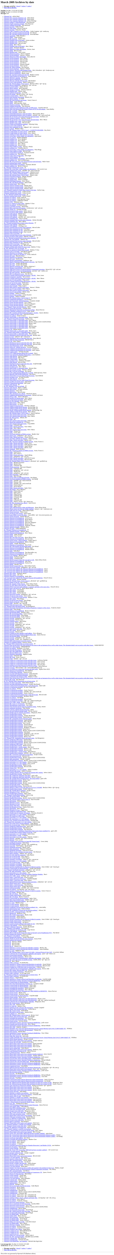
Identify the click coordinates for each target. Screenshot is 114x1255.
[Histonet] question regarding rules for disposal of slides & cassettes (22, 867)
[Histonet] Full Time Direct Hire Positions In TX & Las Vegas (21, 666)
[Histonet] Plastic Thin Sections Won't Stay (16, 1009)
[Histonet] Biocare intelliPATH (12, 71)
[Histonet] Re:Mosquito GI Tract (13, 807)
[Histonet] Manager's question (12, 77)
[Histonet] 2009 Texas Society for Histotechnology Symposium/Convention (24, 269)
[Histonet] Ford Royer (10, 1187)
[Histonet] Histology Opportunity (13, 654)
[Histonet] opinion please (11, 1181)
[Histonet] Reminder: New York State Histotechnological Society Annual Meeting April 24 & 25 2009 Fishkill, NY (35, 1028)
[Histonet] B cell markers (11, 1147)
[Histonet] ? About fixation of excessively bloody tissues (19, 1102)
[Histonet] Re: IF (8, 946)
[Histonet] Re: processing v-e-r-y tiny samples (16, 819)
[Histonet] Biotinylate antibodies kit (14, 422)
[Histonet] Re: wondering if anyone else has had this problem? (21, 910)
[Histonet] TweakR (9, 626)
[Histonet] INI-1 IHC (10, 1004)
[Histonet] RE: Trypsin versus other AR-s (15, 1112)
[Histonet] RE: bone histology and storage (15, 100)
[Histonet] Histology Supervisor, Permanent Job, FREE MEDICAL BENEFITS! (25, 991)
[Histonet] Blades (9, 564)
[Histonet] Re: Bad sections (11, 417)
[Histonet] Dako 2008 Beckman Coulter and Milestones (19, 507)
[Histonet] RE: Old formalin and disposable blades (17, 546)
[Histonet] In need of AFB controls (13, 211)
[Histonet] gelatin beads (10, 179)
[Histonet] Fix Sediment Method (13, 642)
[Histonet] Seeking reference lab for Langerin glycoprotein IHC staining (23, 772)
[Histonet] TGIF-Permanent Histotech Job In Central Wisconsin (21, 1105)
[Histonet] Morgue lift (10, 913)
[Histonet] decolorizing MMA (12, 612)
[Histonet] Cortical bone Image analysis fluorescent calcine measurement (24, 1079)
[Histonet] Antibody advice (11, 621)
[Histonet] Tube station (10, 28)
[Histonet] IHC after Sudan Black (13, 651)
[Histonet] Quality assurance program (14, 24)
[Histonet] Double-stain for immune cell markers (17, 712)
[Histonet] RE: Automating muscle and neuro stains (18, 718)
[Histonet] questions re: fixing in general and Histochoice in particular (23, 964)
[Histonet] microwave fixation (12, 567)
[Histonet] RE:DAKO (10, 489)
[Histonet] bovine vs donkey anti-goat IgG (15, 1163)
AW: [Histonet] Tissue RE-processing (14, 319)
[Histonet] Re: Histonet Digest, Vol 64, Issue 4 (16, 83)
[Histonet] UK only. (9, 1073)
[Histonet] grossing (9, 618)
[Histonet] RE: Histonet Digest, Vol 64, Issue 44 (17, 1015)
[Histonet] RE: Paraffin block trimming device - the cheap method (22, 778)
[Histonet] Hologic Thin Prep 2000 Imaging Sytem (18, 70)
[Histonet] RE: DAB (9, 657)
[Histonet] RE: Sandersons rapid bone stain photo (17, 775)
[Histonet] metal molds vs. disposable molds (16, 317)
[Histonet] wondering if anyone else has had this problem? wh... (21, 907)
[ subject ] (23, 6)
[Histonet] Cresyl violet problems (13, 82)
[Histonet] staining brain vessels (13, 163)
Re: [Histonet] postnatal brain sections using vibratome (19, 223)
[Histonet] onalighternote (11, 1190)
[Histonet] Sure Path (9, 846)
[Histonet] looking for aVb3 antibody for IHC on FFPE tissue (20, 107)
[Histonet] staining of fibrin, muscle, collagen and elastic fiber (21, 1198)
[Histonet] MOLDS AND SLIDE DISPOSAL (16, 374)
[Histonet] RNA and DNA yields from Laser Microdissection (20, 998)
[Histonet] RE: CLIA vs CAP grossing (14, 703)
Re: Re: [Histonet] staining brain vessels (15, 194)
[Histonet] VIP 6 (8, 202)
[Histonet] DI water (9, 528)
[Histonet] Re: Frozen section (12, 1003)
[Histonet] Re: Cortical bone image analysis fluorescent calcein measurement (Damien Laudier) (30, 1135)
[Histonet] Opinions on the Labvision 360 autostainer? (18, 1007)
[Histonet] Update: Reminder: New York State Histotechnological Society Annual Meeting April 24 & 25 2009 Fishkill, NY (37, 1037)
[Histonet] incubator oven (11, 360)
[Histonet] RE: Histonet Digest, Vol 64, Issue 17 (17, 413)
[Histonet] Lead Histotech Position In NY (15, 1051)
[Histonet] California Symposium (13, 926)
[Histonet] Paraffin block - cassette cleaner (15, 747)
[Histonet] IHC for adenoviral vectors (14, 274)
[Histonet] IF (7, 941)
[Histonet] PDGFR (9, 1184)
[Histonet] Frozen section (11, 992)
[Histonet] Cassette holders (11, 86)
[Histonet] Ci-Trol (9, 337)
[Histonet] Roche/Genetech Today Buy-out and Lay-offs (19, 560)
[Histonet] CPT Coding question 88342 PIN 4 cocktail (18, 353)
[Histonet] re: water (9, 903)
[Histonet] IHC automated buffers (13, 1160)
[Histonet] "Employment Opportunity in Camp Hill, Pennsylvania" (22, 841)
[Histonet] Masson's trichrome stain (13, 266)
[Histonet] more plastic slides (12, 1106)
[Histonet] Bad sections (10, 389)
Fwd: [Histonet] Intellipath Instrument (14, 870)
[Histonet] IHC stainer (10, 573)
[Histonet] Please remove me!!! (12, 883)
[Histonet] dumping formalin (12, 527)
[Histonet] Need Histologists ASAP (13, 345)
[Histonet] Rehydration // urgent (12, 835)
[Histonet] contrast (9, 128)
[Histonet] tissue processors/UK (12, 756)
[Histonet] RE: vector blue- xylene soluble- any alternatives (20, 169)
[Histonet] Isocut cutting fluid (12, 1048)
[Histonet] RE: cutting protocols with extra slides (17, 1211)
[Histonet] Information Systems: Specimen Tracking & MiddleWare (22, 980)
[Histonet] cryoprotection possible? (13, 687)
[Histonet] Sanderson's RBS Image (13, 739)
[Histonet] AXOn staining (11, 157)
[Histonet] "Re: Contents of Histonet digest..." (16, 173)
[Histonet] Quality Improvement (13, 895)
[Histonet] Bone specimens (11, 474)
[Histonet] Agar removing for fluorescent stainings (17, 1085)
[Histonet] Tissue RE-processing (13, 308)
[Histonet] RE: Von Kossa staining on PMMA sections (18, 441)
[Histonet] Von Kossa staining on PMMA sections (17, 434)
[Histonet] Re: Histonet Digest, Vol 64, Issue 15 (17, 461)
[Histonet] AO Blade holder (11, 1214)
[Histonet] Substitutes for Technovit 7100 (15, 929)
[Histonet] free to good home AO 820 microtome (17, 1186)
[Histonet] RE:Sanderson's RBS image (14, 816)
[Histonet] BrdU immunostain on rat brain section (17, 640)
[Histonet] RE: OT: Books (11, 894)
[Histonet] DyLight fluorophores (13, 649)
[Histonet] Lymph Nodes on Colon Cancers (16, 131)
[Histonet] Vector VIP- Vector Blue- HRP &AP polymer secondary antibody (24, 1133)
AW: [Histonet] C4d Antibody (12, 928)
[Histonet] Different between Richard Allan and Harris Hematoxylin (22, 1067)
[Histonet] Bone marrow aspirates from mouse (16, 287)
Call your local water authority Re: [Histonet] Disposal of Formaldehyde (23, 569)
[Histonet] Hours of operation (12, 1121)
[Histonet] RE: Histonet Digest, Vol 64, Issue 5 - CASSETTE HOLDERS (24, 130)
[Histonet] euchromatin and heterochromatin (16, 675)
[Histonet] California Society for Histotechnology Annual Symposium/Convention (26, 1169)
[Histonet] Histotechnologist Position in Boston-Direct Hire (20, 634)
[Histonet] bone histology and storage (14, 97)
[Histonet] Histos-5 (9, 977)
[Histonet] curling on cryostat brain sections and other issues (20, 660)
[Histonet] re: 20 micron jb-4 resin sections (15, 597)
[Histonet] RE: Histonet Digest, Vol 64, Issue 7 (16, 172)
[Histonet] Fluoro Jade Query (12, 805)
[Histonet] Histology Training (12, 1224)
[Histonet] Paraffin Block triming (13, 714)
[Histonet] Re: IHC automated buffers (14, 1236)
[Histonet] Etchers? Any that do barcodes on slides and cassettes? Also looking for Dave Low (29, 1168)
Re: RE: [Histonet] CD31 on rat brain (14, 248)
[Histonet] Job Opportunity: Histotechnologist (16, 301)
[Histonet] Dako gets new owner (13, 510)
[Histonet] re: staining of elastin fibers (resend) (16, 250)
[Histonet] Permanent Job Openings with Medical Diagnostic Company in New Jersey (27, 608)
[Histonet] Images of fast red (12, 582)
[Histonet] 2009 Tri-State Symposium (14, 339)
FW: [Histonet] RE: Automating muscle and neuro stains (19, 738)
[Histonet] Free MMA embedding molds (15, 1108)
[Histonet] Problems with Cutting (13, 1229)
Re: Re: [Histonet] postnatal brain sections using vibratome (20, 238)
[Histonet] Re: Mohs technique (12, 67)
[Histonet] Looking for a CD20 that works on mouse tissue (20, 967)
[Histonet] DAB (8, 655)
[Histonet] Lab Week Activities (12, 206)
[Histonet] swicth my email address (13, 1138)
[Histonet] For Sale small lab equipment (15, 855)
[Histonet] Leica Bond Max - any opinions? (16, 1241)
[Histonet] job (8, 16)
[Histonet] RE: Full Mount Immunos (14, 182)
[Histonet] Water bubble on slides (13, 146)
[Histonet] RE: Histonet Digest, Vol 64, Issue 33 (17, 799)
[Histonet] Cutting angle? (11, 351)
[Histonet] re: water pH (10, 1006)
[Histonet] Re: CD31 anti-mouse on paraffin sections (18, 959)
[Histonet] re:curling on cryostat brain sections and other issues (21, 669)
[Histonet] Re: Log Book (11, 110)
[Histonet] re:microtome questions (13, 955)
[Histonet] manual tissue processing (14, 405)
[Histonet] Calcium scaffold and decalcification (17, 709)
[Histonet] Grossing (9, 667)
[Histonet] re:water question (11, 904)
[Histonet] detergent (9, 390)
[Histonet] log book (9, 27)
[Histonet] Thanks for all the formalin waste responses (18, 938)
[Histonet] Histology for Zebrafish (13, 253)
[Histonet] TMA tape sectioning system (14, 1109)
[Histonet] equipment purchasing (13, 708)
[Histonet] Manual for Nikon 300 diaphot (15, 49)
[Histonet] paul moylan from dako (13, 628)
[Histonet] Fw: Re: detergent (12, 401)
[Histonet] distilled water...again (13, 121)
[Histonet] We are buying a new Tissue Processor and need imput (21, 116)
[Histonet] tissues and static (11, 1091)
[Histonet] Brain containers (11, 853)
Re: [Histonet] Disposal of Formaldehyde (15, 530)
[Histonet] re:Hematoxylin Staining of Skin (16, 676)
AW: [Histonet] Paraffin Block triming (14, 795)
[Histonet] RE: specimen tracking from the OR (16, 33)
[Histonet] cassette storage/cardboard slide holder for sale (19, 923)
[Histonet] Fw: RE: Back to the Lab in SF (15, 585)
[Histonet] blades (9, 534)
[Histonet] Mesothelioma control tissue (14, 705)
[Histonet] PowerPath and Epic (12, 844)
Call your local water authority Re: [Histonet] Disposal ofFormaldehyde (23, 578)
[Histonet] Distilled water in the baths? (14, 40)
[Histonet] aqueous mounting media (14, 185)
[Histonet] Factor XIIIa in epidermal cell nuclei (17, 477)
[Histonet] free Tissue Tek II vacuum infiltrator (17, 823)
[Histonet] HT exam (9, 256)
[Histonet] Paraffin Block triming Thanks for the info (18, 832)
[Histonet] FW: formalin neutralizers (14, 956)
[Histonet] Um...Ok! (9, 1103)
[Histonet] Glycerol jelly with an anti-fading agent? (18, 1058)
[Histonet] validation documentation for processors (18, 348)
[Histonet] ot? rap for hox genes (12, 283)
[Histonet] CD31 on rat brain (12, 233)
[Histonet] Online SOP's (10, 1215)
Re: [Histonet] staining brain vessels (14, 167)
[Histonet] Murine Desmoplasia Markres (15, 901)
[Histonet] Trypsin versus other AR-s (14, 1111)
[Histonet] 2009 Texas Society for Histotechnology (18, 271)
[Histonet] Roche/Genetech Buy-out (14, 566)
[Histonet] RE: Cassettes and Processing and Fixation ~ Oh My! (21, 313)
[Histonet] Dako (8, 419)
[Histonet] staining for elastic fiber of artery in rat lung (19, 134)
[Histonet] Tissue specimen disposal (14, 302)
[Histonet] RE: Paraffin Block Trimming (15, 790)
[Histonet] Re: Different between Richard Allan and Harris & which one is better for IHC (28, 1082)
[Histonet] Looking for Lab (11, 1230)
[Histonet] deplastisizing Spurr (12, 909)
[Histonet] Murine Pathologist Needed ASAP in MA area (19, 262)
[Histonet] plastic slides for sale (12, 1096)
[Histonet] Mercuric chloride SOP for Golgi (16, 80)
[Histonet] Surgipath (9, 449)
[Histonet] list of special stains (12, 825)
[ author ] (29, 6)
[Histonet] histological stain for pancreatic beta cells (18, 335)
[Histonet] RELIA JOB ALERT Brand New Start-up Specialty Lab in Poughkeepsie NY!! (28, 932)
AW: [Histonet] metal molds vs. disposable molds (17, 332)
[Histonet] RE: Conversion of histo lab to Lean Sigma (18, 754)
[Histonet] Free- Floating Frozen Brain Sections (17, 820)
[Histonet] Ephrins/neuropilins (12, 888)
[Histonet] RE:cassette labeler (12, 796)
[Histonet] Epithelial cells (11, 218)
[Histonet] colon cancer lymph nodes (14, 155)
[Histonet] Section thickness (11, 55)
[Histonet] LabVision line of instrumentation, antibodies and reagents (22, 953)
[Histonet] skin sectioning (11, 1217)
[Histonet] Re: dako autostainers (13, 871)
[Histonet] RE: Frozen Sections (12, 1034)
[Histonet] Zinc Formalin (11, 286)
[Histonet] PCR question (10, 1031)
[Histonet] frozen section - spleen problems (16, 540)
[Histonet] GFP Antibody (11, 224)
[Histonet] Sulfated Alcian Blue (12, 25)
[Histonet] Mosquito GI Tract (12, 792)
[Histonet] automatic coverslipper (13, 859)
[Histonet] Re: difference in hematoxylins (15, 1127)
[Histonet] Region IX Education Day (14, 1174)
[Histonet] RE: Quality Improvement (14, 915)
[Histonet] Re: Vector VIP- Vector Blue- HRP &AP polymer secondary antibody (25, 1150)
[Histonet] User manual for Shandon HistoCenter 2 (18, 354)
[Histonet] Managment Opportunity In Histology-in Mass (19, 310)
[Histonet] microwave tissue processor (14, 1202)
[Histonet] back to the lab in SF (12, 588)
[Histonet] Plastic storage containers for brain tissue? (18, 852)
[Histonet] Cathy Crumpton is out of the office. (17, 31)
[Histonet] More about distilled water (14, 900)
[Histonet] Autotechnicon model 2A (14, 152)
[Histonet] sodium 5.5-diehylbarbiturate (15, 22)
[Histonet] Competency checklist (13, 277)
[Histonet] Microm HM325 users (13, 652)
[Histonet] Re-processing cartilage (13, 1072)
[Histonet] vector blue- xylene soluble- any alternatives (19, 136)
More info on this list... (10, 7)
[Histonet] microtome (10, 916)
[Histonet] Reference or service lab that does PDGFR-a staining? (21, 947)
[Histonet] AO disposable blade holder (14, 1209)
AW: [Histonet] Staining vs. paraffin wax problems (18, 1124)
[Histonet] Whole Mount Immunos (13, 1039)
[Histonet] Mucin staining (11, 88)
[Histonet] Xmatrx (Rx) (10, 768)
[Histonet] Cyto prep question (12, 1151)
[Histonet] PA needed (10, 94)
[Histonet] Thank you (10, 209)
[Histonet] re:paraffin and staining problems (16, 1139)
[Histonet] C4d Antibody (11, 925)
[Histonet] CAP (8, 329)
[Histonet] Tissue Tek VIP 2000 (12, 1042)
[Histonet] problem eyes (10, 139)
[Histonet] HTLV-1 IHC (10, 396)
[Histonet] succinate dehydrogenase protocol (16, 673)
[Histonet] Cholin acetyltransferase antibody (16, 124)
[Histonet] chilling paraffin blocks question (15, 407)
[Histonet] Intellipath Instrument (13, 843)
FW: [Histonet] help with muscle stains (14, 606)
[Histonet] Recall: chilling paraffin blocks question (18, 410)
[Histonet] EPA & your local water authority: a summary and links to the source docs (27, 587)
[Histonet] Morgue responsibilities (13, 260)
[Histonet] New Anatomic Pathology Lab (15, 18)
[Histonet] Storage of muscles (12, 89)
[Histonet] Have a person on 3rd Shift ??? (15, 254)
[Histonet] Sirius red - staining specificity (15, 347)
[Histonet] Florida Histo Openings (13, 672)
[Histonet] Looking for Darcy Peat (13, 314)
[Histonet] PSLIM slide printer (12, 771)
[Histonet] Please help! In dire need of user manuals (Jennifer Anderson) (23, 1054)
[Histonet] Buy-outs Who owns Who (14, 537)
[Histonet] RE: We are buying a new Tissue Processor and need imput (23, 161)
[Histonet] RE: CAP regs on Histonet (14, 371)
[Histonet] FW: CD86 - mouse (12, 702)
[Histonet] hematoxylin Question (13, 934)
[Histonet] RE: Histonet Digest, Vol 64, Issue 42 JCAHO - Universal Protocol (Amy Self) (28, 952)
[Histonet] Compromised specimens (14, 383)
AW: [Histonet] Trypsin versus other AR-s (15, 1126)
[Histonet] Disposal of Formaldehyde (14, 518)
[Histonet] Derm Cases (10, 435)
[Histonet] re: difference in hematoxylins (15, 1118)
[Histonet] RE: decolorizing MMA (13, 614)
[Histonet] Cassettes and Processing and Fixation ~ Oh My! (20, 275)
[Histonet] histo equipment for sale (13, 127)
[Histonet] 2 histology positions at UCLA (15, 311)
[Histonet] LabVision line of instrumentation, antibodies (19, 1001)
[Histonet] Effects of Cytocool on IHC (14, 1221)
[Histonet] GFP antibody (11, 214)
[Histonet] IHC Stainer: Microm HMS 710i (16, 970)
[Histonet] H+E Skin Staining (12, 646)
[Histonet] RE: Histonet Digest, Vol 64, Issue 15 (17, 298)
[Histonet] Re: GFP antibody (12, 239)
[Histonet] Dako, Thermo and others (14, 426)
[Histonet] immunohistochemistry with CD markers (18, 113)
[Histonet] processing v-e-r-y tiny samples (15, 762)
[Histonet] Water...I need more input (14, 877)
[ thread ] (18, 6)
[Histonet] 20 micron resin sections (13, 513)
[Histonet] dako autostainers (11, 759)
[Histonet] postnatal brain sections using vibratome (18, 220)
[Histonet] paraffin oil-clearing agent (14, 381)
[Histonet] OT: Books (10, 892)
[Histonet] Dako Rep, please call (13, 1036)
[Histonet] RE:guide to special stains (14, 1012)
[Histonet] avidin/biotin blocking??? (14, 299)
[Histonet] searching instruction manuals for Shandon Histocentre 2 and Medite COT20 (27, 1145)
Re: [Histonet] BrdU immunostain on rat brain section (18, 643)
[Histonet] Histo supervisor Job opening (15, 208)
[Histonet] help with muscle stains (13, 605)
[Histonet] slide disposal (10, 356)
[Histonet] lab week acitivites (12, 272)
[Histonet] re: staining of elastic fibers (14, 203)
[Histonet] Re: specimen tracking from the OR (16, 74)
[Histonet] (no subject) (10, 137)
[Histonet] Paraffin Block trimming (13, 715)
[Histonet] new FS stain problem (13, 280)
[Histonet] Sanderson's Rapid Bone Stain (15, 811)
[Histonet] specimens (10, 36)
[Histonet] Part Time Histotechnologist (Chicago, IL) (18, 983)
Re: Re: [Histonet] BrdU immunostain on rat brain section (19, 681)
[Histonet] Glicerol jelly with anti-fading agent (16, 1061)
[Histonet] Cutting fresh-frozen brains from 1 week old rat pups (21, 685)
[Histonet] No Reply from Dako (12, 682)
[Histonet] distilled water (11, 42)
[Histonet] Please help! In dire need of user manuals (18, 1040)
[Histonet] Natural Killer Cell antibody (14, 158)
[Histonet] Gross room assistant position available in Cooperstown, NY (23, 1172)
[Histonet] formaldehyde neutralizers (14, 988)
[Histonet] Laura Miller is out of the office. (15, 515)
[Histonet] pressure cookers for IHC (14, 1153)
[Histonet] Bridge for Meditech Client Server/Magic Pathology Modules (23, 874)
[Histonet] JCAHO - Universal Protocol (15, 912)
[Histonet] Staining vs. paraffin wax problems (16, 1093)
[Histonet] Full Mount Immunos (13, 176)
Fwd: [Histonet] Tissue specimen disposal (15, 307)
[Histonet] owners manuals (11, 1148)
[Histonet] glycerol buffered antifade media (16, 711)
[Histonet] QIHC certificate (11, 962)
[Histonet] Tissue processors (11, 467)
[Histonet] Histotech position (12, 53)
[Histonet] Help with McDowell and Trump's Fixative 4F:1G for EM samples (25, 109)
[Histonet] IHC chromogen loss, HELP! (15, 393)
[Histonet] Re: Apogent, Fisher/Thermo (14, 584)
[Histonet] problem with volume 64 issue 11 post (17, 247)
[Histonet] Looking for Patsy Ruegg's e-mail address (18, 633)
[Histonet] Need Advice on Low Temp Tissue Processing (19, 375)
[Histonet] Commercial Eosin (12, 1052)
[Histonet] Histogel (9, 838)
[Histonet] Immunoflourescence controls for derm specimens (20, 882)
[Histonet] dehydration (10, 801)
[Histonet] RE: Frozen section (12, 1010)
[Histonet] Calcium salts (10, 1180)
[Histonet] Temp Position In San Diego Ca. (15, 76)
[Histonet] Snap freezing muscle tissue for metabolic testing (20, 706)
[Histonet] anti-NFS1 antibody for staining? (16, 438)
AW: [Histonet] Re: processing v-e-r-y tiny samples (18, 822)
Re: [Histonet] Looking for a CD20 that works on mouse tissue (21, 974)
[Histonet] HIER (8, 37)
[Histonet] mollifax (9, 293)
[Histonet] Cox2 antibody (11, 555)
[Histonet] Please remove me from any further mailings (19, 509)
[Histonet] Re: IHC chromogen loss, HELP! (16, 503)
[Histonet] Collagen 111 (10, 1013)
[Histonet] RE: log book (10, 39)
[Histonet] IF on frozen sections (12, 369)
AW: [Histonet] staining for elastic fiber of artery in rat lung (20, 190)
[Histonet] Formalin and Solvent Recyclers (15, 1019)
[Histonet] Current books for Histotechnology (16, 868)
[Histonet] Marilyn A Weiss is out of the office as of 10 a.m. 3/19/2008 (23, 787)
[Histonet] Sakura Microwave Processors (15, 879)
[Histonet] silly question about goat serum (15, 414)
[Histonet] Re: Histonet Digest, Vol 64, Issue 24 (17, 581)
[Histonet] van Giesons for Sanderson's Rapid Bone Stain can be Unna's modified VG (27, 831)
